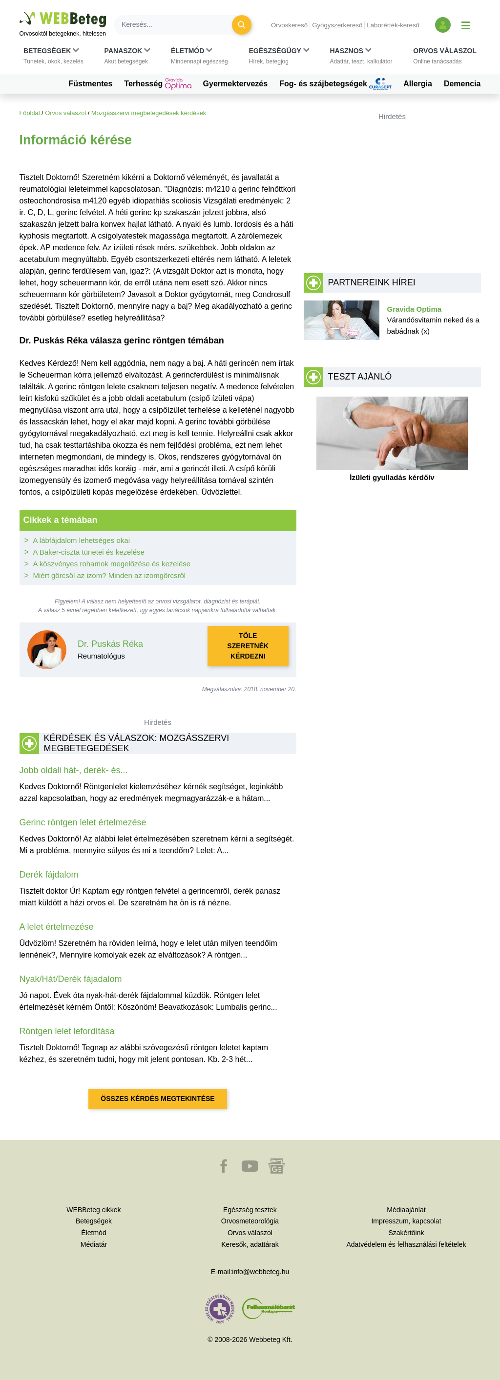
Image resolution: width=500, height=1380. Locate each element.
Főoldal (30, 113)
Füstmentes (91, 84)
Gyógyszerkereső (337, 25)
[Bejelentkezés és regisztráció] (443, 25)
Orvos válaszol (65, 113)
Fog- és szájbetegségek (335, 84)
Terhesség (157, 84)
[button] (53, 56)
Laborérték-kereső (393, 25)
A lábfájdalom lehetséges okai (81, 540)
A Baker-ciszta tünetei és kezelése (89, 552)
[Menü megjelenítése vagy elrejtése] (465, 25)
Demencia (462, 84)
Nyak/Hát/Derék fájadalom (71, 979)
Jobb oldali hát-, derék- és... (74, 770)
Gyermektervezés (235, 84)
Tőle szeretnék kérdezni (248, 646)
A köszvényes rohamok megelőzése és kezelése (112, 564)
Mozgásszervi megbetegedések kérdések (148, 113)
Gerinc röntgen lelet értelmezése (83, 822)
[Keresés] (179, 25)
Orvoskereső (289, 25)
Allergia (417, 84)
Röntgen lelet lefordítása (67, 1031)
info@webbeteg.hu (260, 1272)
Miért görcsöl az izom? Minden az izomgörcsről (109, 575)
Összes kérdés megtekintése (157, 1098)
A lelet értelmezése (57, 927)
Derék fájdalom (49, 875)
